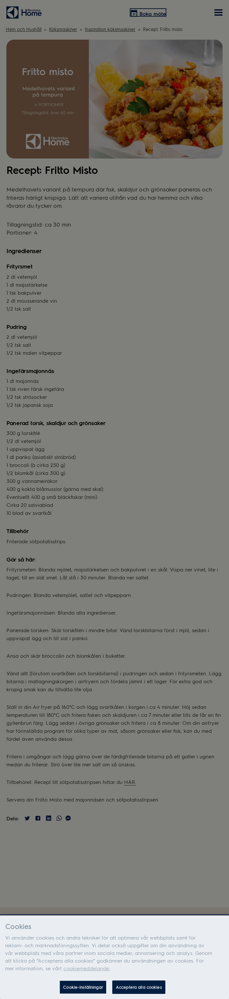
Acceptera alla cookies (139, 988)
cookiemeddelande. (86, 969)
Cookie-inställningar (83, 988)
